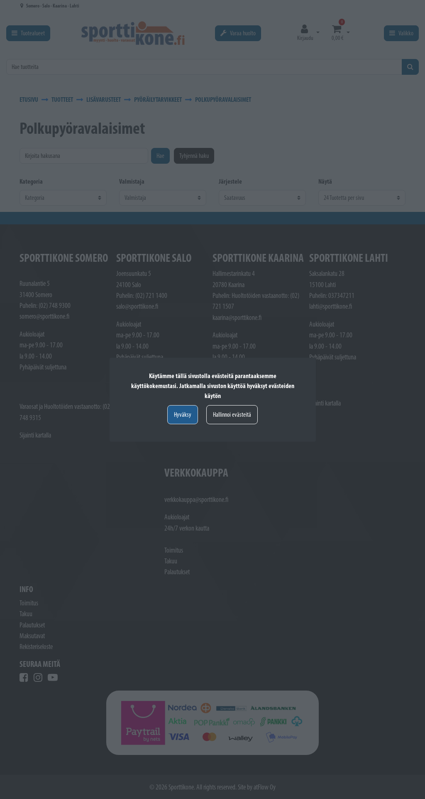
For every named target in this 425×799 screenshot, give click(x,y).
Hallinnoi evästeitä (232, 414)
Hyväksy (182, 414)
